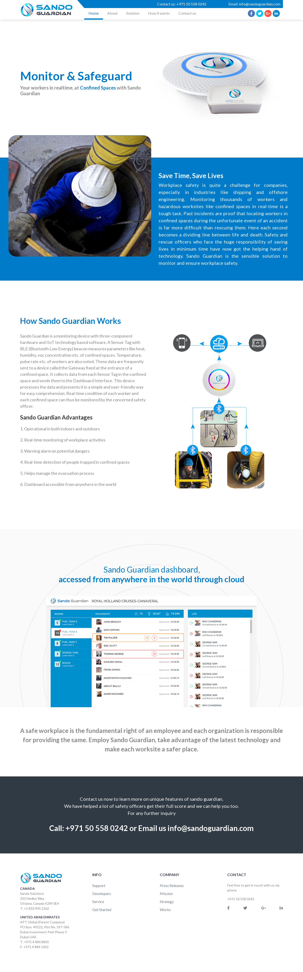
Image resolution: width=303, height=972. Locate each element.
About (112, 13)
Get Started (101, 909)
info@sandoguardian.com (260, 4)
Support (98, 885)
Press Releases (172, 885)
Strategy (167, 901)
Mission (166, 893)
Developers (101, 893)
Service (98, 901)
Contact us (187, 13)
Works (165, 909)
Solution (132, 13)
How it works (159, 13)
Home (94, 13)
